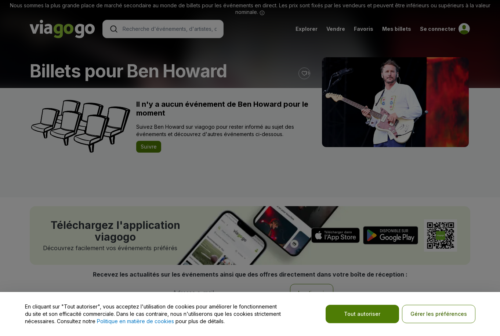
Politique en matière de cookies (135, 321)
